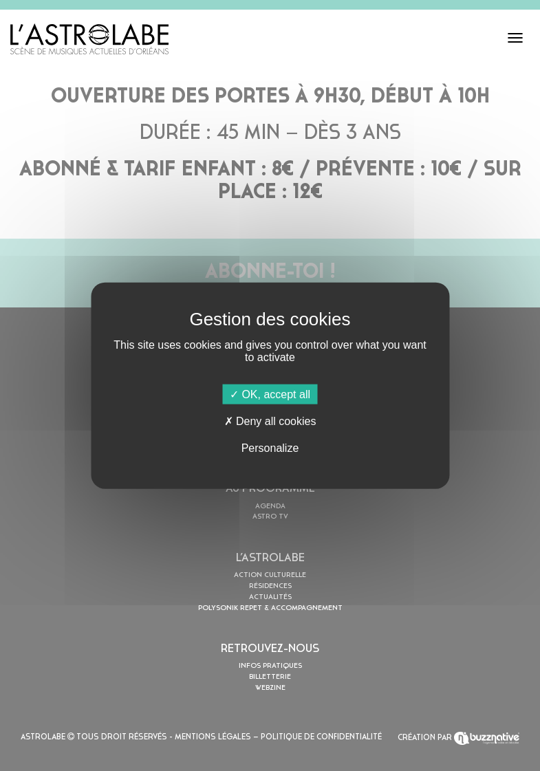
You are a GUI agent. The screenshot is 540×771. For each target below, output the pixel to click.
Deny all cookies (270, 420)
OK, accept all (270, 394)
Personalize (270, 448)
